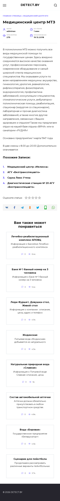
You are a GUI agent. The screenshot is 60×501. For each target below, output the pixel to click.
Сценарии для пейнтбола (30, 459)
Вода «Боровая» (30, 429)
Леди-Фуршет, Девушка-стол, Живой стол (30, 304)
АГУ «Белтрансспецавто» (23, 172)
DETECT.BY (30, 5)
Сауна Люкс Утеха (18, 177)
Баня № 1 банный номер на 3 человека (30, 271)
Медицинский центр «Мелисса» (27, 166)
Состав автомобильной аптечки (30, 397)
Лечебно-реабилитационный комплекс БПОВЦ (30, 238)
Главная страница (12, 16)
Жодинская (30, 335)
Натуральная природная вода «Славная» (30, 366)
